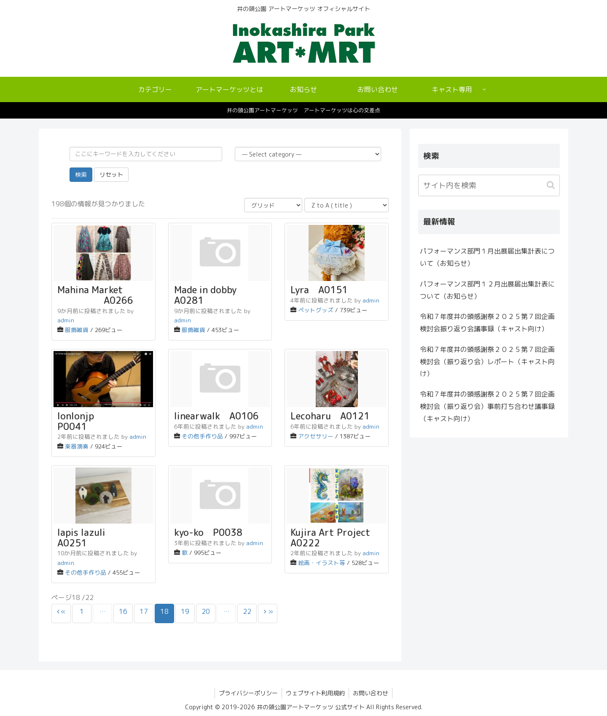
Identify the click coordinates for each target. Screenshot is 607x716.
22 (247, 611)
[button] (551, 185)
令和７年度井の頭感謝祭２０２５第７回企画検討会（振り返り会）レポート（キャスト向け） (487, 361)
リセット (111, 174)
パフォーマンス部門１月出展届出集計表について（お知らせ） (487, 257)
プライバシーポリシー (247, 693)
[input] (489, 185)
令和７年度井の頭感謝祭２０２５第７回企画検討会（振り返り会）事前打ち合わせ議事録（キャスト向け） (487, 406)
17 (144, 611)
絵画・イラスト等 (321, 563)
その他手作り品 (202, 436)
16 (123, 611)
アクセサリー (315, 436)
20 (205, 611)
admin (65, 320)
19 (185, 611)
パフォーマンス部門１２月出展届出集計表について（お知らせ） (487, 290)
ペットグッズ (315, 310)
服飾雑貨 (77, 330)
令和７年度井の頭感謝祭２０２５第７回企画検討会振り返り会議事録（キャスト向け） (487, 322)
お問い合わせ (371, 693)
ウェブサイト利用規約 (315, 693)
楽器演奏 (77, 446)
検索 (81, 174)
